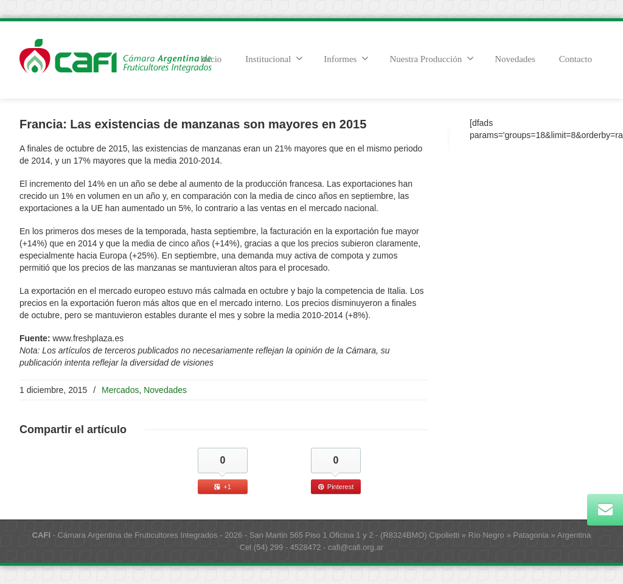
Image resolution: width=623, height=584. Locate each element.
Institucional (274, 58)
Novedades (515, 59)
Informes (346, 58)
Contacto (575, 59)
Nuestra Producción (431, 58)
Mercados (120, 390)
